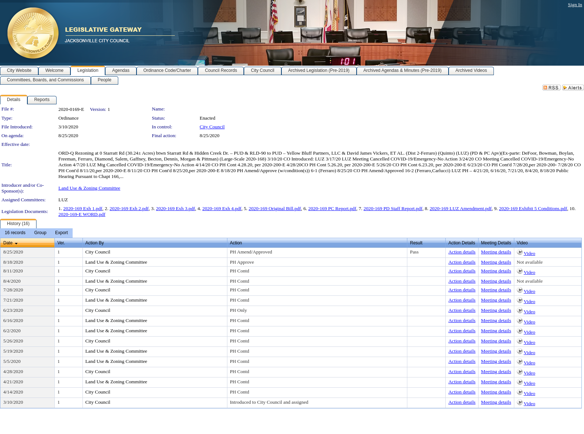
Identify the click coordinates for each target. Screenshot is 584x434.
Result (416, 242)
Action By (94, 242)
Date (7, 242)
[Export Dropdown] (61, 233)
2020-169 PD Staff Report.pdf (393, 208)
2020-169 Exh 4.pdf (221, 208)
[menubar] (36, 233)
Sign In (575, 4)
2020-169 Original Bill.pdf (275, 208)
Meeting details (496, 252)
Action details (461, 252)
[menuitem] (15, 233)
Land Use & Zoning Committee (89, 188)
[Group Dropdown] (40, 233)
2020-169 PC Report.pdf (332, 208)
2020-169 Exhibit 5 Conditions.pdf (533, 208)
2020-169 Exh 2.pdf (129, 208)
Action (236, 242)
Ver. (61, 242)
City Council (212, 126)
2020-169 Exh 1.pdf (82, 208)
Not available (530, 262)
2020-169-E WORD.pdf (81, 214)
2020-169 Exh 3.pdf (175, 208)
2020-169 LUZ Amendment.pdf (461, 208)
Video (529, 253)
